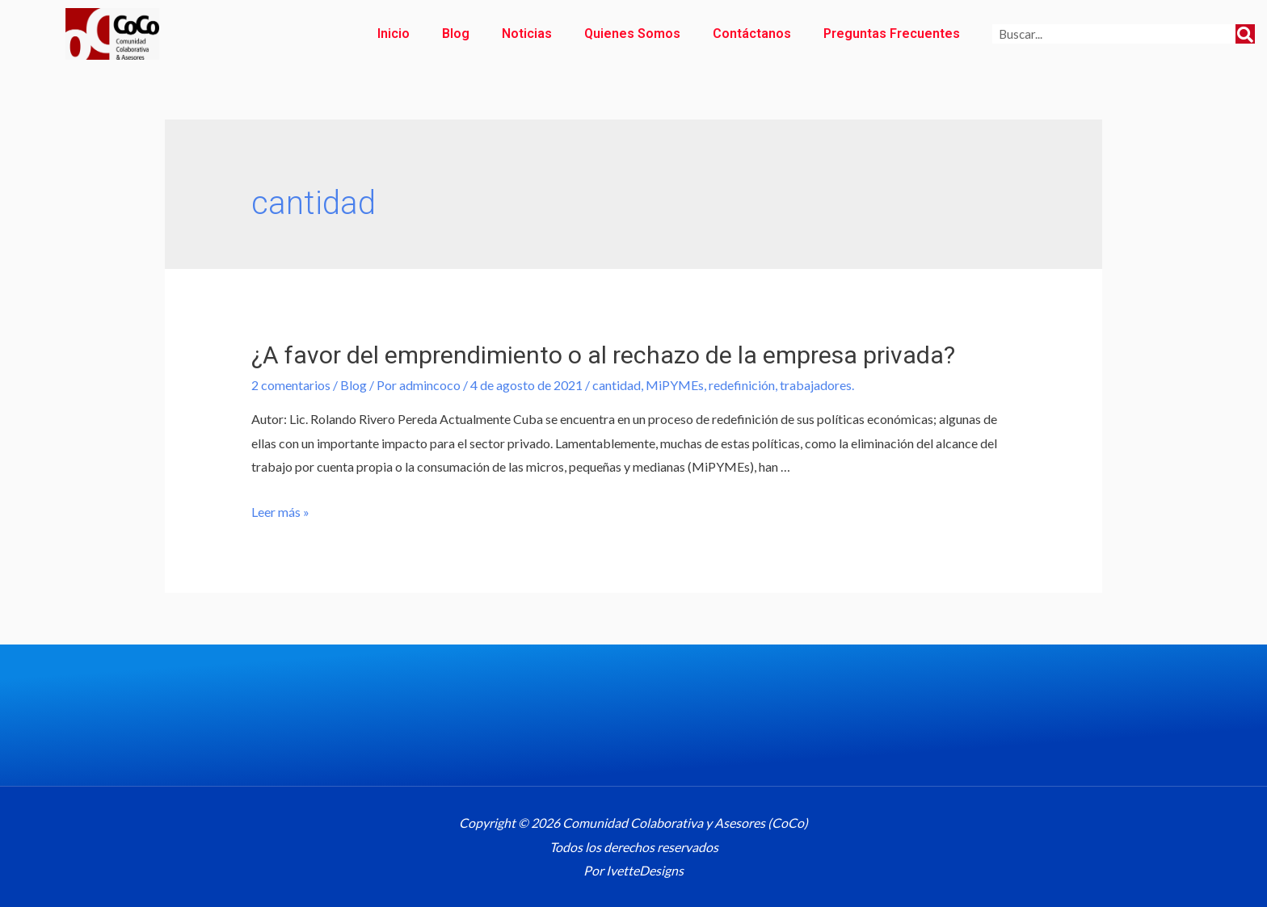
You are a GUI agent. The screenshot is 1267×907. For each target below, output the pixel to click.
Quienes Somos (632, 33)
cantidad (616, 385)
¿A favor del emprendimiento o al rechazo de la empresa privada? (603, 355)
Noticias (527, 33)
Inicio (393, 33)
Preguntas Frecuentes (891, 33)
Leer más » (280, 511)
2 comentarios (290, 385)
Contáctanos (752, 33)
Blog (455, 33)
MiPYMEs (675, 385)
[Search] (1245, 34)
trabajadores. (817, 385)
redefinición (742, 385)
